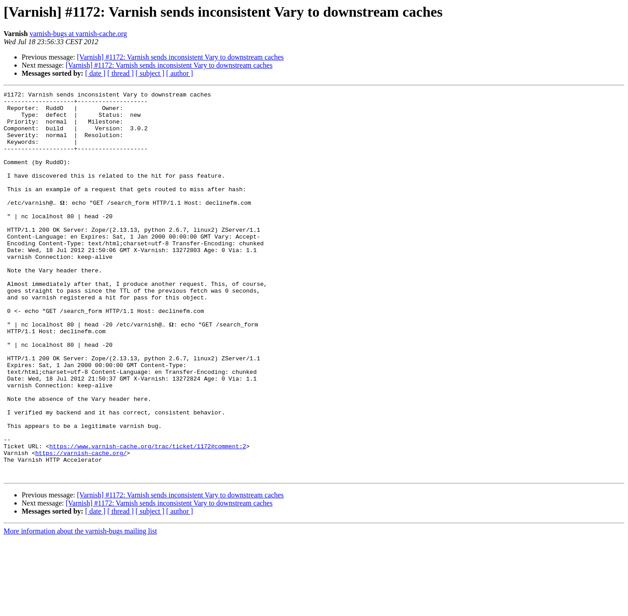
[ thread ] (120, 73)
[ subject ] (150, 73)
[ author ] (179, 73)
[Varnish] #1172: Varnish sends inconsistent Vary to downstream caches (180, 57)
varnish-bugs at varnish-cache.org (78, 33)
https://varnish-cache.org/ (81, 526)
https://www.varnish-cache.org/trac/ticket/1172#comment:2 (147, 518)
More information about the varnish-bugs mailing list (80, 608)
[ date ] (95, 73)
